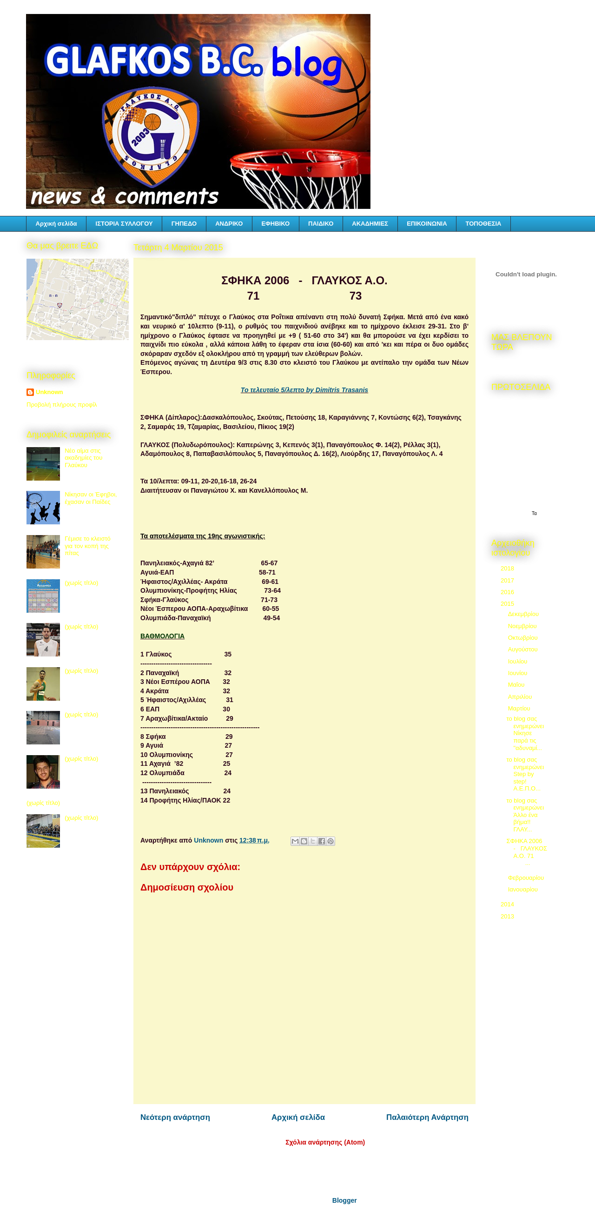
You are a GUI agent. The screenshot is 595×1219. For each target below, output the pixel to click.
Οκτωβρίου (523, 637)
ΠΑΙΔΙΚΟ (320, 223)
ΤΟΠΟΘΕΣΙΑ (484, 223)
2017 (508, 580)
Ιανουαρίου (524, 889)
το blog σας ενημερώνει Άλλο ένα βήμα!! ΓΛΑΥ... (525, 815)
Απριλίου (521, 696)
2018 (508, 568)
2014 (508, 904)
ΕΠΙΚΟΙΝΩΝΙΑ (427, 223)
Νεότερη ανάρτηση (175, 1117)
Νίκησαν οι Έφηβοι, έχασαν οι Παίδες (91, 498)
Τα (534, 513)
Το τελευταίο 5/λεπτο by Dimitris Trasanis (304, 390)
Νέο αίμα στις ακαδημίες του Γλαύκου (83, 458)
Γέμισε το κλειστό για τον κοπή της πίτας (88, 545)
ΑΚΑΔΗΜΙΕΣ (370, 223)
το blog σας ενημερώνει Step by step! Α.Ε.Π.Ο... (525, 774)
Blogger (344, 1200)
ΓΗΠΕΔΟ (184, 223)
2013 (508, 916)
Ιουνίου (518, 673)
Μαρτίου (520, 708)
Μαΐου (517, 684)
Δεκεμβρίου (524, 613)
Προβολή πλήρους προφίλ (61, 404)
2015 (508, 603)
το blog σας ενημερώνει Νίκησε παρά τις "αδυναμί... (525, 733)
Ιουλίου (518, 661)
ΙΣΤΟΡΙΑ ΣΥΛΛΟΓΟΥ (124, 223)
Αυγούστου (524, 649)
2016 (508, 592)
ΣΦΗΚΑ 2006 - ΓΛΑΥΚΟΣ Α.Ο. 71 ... (526, 851)
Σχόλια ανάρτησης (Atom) (325, 1142)
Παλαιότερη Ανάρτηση (427, 1117)
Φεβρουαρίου (527, 877)
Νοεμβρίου (523, 626)
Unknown (49, 391)
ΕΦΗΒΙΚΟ (275, 223)
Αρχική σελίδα (56, 223)
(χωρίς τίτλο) (81, 582)
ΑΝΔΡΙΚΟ (229, 223)
